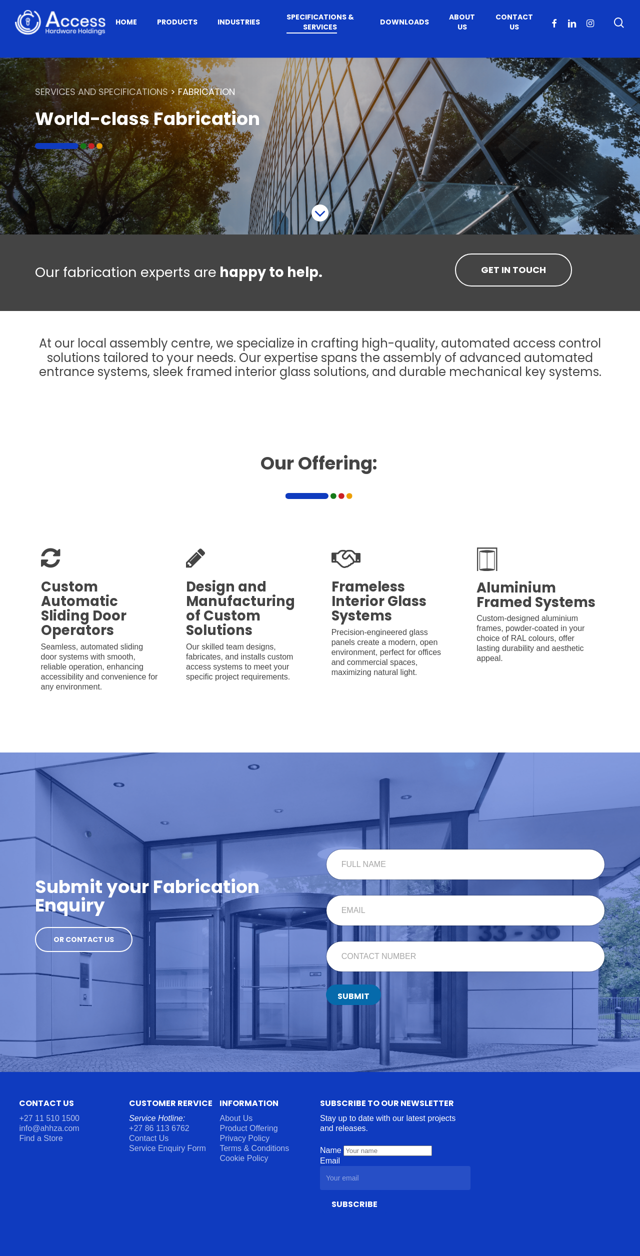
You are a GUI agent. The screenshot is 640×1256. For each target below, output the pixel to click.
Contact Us (148, 1138)
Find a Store (40, 1138)
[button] (513, 270)
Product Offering (249, 1128)
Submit (354, 996)
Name (332, 1150)
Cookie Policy (244, 1158)
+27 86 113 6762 (160, 1128)
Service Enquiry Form (167, 1148)
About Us (236, 1118)
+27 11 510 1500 (49, 1118)
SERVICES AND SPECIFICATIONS (101, 92)
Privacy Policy (245, 1138)
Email (330, 1160)
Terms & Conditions (254, 1148)
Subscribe (355, 1204)
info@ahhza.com (49, 1128)
